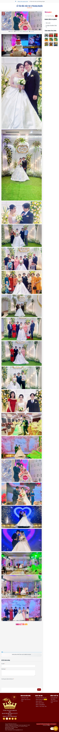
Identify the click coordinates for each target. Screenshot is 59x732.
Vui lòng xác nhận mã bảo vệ (7, 679)
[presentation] (11, 682)
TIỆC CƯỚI (32, 31)
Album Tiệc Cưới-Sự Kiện (23, 1)
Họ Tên (2, 663)
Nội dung (3, 669)
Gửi (38, 689)
